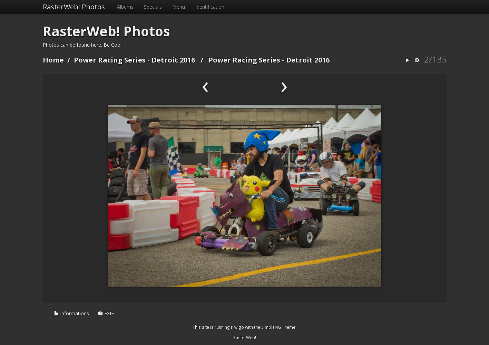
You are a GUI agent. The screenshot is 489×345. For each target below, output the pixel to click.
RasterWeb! (244, 337)
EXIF (106, 313)
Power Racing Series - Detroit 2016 (134, 60)
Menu (178, 6)
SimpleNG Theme (278, 327)
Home (53, 60)
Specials (153, 6)
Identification (209, 6)
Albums (125, 6)
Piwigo (237, 327)
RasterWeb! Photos (74, 6)
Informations (71, 313)
